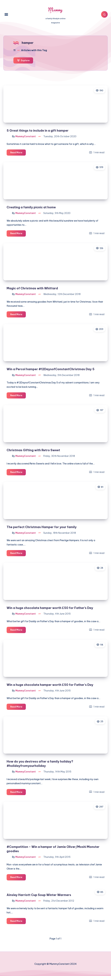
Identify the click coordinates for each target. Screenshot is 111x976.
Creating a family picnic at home (31, 207)
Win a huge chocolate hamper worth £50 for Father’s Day (50, 608)
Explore (23, 60)
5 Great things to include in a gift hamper (37, 130)
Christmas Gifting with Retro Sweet (33, 450)
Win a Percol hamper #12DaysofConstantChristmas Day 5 (50, 369)
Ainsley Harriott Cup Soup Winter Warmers (39, 895)
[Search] (104, 14)
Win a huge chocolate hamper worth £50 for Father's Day (50, 685)
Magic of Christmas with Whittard (32, 288)
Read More (18, 153)
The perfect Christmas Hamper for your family (42, 527)
